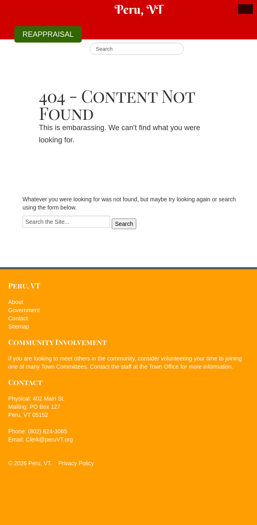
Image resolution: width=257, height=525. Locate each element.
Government (24, 310)
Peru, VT (139, 9)
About (15, 302)
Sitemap (18, 326)
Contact (18, 318)
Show (245, 9)
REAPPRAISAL (48, 34)
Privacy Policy (76, 463)
